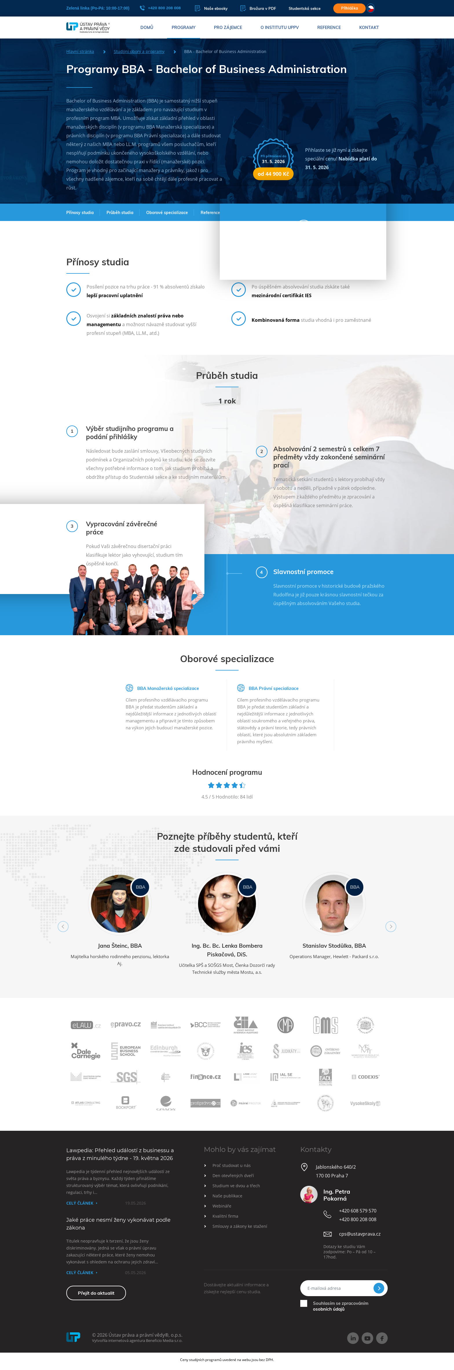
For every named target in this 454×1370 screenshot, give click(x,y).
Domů (146, 27)
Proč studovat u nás (232, 1165)
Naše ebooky (211, 8)
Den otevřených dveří (233, 1175)
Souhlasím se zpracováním (340, 1306)
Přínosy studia (80, 212)
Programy (183, 27)
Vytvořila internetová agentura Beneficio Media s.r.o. (137, 1340)
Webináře (222, 1206)
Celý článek (79, 1203)
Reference (329, 27)
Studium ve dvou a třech (236, 1185)
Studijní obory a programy (139, 51)
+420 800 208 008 (160, 7)
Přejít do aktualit (96, 1293)
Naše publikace (227, 1196)
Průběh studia (120, 212)
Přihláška (349, 8)
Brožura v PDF (258, 8)
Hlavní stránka (80, 51)
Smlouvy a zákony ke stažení (240, 1226)
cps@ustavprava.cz (359, 1234)
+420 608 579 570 (357, 1211)
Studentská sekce (305, 8)
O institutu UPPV (280, 27)
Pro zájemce (228, 27)
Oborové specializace (167, 212)
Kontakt (369, 27)
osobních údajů (329, 1309)
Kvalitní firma (225, 1216)
